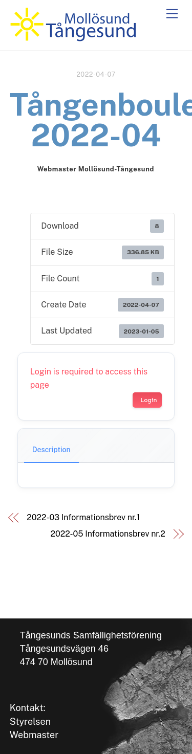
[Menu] (172, 14)
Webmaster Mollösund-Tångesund (95, 169)
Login (148, 400)
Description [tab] (51, 450)
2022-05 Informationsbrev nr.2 (108, 534)
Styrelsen (30, 721)
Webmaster (34, 734)
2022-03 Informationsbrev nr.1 (83, 517)
